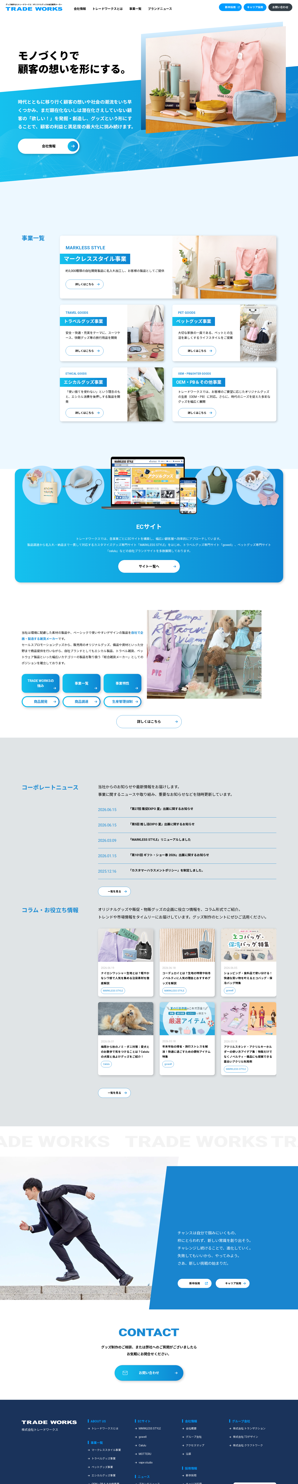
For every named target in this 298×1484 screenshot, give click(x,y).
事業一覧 (135, 9)
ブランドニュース (160, 9)
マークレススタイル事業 (106, 1460)
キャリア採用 (255, 7)
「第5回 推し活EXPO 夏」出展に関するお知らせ (162, 828)
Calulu (142, 1456)
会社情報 (80, 9)
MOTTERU (145, 1464)
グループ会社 (194, 1447)
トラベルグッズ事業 (104, 1469)
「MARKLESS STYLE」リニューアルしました (160, 844)
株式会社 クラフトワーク (248, 1456)
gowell (143, 1447)
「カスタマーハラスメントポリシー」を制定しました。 (167, 874)
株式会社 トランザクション (249, 1439)
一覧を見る (114, 895)
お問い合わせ (280, 7)
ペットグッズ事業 (102, 1477)
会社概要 (191, 1439)
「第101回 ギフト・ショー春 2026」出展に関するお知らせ (169, 859)
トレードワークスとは (107, 9)
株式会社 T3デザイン (245, 1447)
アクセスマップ (195, 1456)
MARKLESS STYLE (150, 1439)
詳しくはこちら (84, 284)
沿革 (188, 1464)
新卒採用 (230, 7)
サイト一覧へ (149, 570)
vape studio (146, 1473)
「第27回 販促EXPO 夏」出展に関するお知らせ (161, 813)
